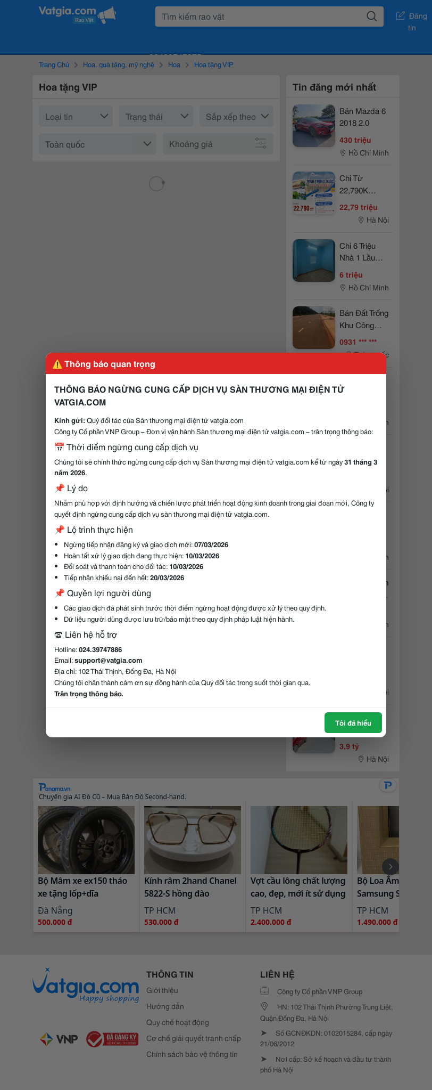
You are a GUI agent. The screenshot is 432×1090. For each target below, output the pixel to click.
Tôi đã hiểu (353, 722)
